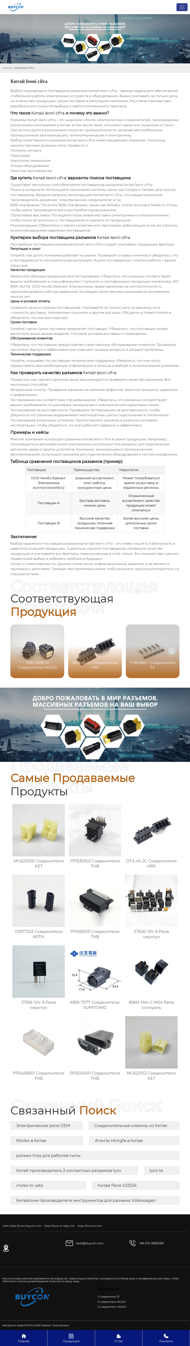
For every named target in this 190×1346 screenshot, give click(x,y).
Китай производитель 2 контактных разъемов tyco (68, 1170)
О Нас (118, 1338)
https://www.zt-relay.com (59, 1225)
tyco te (156, 1170)
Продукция (71, 1338)
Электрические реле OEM (43, 1125)
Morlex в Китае (31, 1140)
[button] (172, 651)
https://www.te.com (90, 1225)
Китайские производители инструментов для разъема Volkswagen (86, 1200)
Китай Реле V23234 (117, 1185)
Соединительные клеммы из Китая (130, 1125)
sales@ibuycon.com (89, 1243)
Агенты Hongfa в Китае (119, 1140)
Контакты (166, 1338)
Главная (7, 67)
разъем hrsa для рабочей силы (48, 1155)
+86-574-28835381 (151, 1243)
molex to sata (29, 1185)
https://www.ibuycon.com (25, 1225)
